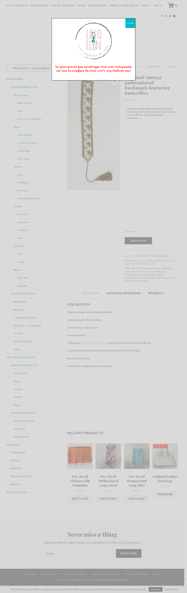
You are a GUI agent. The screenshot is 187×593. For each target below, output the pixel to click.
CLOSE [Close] (130, 23)
